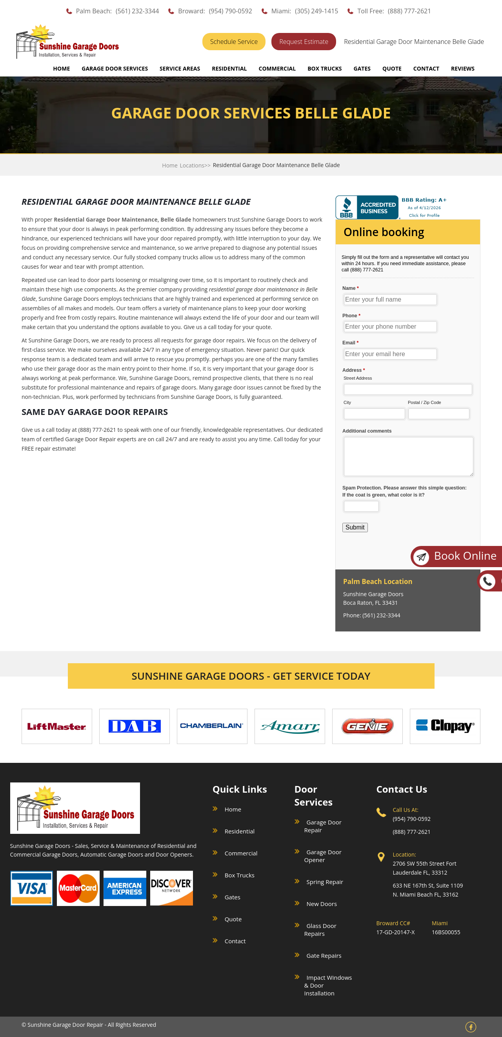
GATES (362, 68)
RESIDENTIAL (229, 68)
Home (61, 68)
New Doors (322, 904)
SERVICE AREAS (180, 68)
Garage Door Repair (323, 826)
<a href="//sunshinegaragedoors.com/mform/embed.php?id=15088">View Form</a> (408, 393)
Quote (233, 919)
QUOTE (392, 68)
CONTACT (426, 68)
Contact (235, 941)
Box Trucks (240, 875)
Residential (240, 831)
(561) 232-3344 (137, 11)
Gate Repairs (324, 955)
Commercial (241, 853)
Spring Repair (325, 882)
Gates (232, 897)
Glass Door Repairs (320, 929)
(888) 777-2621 (409, 11)
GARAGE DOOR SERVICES (115, 68)
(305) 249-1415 (316, 11)
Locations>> (195, 165)
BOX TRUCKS (324, 68)
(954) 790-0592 (230, 11)
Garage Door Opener (323, 856)
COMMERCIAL (277, 68)
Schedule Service (234, 41)
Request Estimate (303, 41)
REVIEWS (463, 68)
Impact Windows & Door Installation (328, 985)
